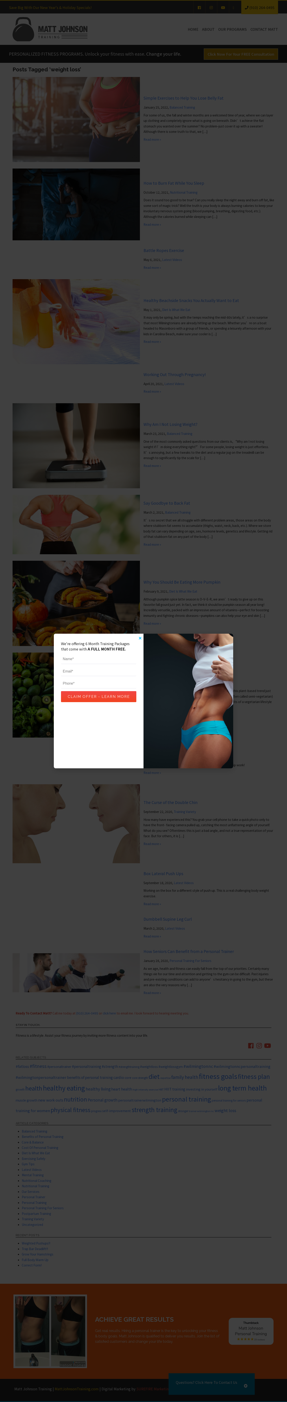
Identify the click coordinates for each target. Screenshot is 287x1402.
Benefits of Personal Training (42, 1136)
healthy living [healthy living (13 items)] (98, 1089)
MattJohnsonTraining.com (77, 1388)
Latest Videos (172, 259)
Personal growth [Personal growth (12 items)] (102, 1100)
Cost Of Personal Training (40, 1147)
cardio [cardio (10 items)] (118, 1077)
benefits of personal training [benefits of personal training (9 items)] (90, 1077)
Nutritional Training (184, 192)
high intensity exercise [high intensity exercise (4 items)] (145, 1089)
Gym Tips (28, 1164)
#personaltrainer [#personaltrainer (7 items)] (59, 1066)
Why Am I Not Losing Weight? (171, 424)
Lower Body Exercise (163, 748)
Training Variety (185, 811)
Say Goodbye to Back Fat (167, 503)
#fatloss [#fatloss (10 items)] (22, 1066)
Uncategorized (32, 1224)
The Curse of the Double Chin (171, 802)
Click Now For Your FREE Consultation (241, 54)
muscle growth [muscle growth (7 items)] (26, 1100)
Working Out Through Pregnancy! (175, 374)
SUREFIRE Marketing (153, 1388)
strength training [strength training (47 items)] (154, 1109)
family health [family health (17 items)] (184, 1077)
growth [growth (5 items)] (20, 1089)
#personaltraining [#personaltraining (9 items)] (86, 1066)
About (208, 29)
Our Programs (232, 29)
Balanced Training (182, 107)
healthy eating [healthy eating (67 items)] (64, 1087)
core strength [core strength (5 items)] (140, 1078)
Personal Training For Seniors (190, 960)
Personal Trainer (33, 1197)
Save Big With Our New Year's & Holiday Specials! (50, 7)
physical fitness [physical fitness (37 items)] (70, 1110)
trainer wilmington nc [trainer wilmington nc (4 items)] (201, 1111)
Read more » (152, 139)
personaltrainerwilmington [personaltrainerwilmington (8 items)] (139, 1100)
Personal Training (34, 1202)
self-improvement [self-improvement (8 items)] (116, 1110)
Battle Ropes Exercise (164, 250)
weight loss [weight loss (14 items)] (225, 1110)
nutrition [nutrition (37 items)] (75, 1099)
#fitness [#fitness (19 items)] (38, 1066)
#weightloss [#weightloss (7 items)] (149, 1066)
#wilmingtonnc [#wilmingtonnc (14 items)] (198, 1066)
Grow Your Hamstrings (37, 1254)
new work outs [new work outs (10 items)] (50, 1100)
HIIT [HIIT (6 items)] (161, 1089)
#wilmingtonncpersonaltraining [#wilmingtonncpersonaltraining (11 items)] (242, 1066)
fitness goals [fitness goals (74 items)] (218, 1076)
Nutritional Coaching (36, 1180)
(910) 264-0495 (87, 1013)
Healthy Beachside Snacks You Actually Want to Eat (191, 300)
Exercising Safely (33, 1158)
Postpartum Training (36, 1213)
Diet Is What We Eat (176, 309)
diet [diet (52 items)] (154, 1076)
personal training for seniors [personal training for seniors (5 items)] (229, 1100)
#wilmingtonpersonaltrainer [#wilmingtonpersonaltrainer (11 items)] (41, 1077)
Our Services (30, 1191)
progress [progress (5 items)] (96, 1111)
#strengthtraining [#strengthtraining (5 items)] (129, 1067)
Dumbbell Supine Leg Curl (168, 919)
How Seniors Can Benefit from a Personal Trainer (189, 951)
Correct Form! (32, 1265)
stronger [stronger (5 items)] (183, 1111)
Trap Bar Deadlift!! (35, 1248)
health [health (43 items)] (33, 1088)
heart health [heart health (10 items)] (121, 1089)
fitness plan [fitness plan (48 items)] (254, 1076)
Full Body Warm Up (35, 1259)
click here (109, 1013)
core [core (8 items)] (128, 1077)
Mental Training (33, 1175)
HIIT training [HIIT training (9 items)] (174, 1089)
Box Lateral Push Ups (163, 873)
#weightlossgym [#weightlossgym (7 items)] (171, 1066)
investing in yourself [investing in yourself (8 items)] (201, 1089)
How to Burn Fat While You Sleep (174, 183)
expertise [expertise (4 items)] (165, 1078)
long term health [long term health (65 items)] (242, 1087)
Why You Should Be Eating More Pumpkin (182, 582)
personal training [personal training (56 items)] (186, 1098)
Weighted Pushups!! (36, 1243)
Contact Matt (264, 29)
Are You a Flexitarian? (163, 674)
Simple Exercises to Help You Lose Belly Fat (184, 98)
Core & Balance (33, 1142)
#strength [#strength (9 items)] (110, 1066)
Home (193, 29)
